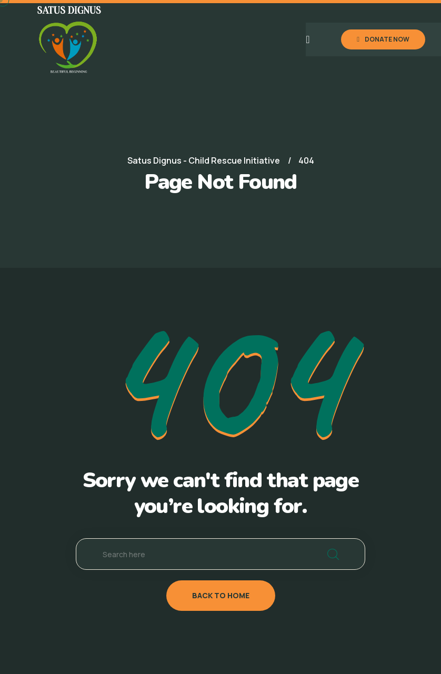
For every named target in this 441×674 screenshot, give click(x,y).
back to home (220, 595)
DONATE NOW (383, 39)
